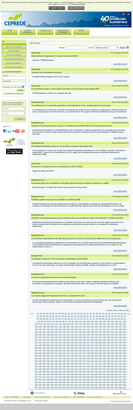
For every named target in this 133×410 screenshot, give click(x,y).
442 (64, 361)
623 (52, 382)
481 (36, 366)
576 (48, 377)
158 (124, 326)
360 (104, 350)
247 (112, 337)
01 (38, 313)
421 (72, 358)
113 (36, 324)
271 (116, 340)
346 (48, 350)
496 (96, 366)
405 (100, 356)
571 (120, 374)
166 (64, 329)
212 (64, 334)
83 (112, 319)
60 (41, 319)
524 (116, 369)
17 (87, 313)
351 (68, 350)
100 (76, 321)
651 (72, 385)
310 (88, 345)
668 (48, 387)
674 (72, 387)
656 (92, 385)
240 (84, 337)
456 (120, 361)
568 (108, 374)
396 (64, 356)
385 (112, 353)
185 (48, 332)
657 (96, 385)
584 (80, 377)
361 (108, 350)
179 (116, 329)
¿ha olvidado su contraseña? (14, 93)
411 (124, 356)
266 (96, 340)
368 (44, 353)
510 (60, 369)
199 (104, 332)
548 (120, 371)
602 (60, 379)
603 (64, 379)
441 (60, 361)
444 (72, 361)
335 (96, 348)
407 (108, 356)
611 (96, 379)
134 (120, 324)
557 (64, 374)
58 (125, 316)
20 (97, 313)
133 (116, 324)
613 (104, 379)
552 (44, 374)
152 (100, 326)
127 (92, 324)
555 (56, 374)
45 (84, 316)
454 (112, 361)
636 (104, 382)
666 (40, 387)
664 (124, 385)
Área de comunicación (14, 55)
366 (36, 353)
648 (60, 385)
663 (120, 385)
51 (103, 316)
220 (96, 334)
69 (69, 319)
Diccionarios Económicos (14, 67)
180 (120, 329)
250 (124, 337)
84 (115, 319)
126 (88, 324)
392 (48, 356)
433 (120, 358)
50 (100, 316)
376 (76, 353)
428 (100, 358)
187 (56, 332)
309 (84, 345)
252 (40, 340)
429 (104, 358)
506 (44, 369)
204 (124, 332)
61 (44, 319)
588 (96, 377)
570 (116, 374)
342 (124, 348)
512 (68, 369)
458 (36, 363)
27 (118, 313)
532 (56, 371)
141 (56, 326)
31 (41, 316)
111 (120, 321)
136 (36, 326)
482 (40, 366)
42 (75, 316)
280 (60, 342)
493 (84, 366)
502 (120, 366)
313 (100, 345)
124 (80, 324)
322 (44, 348)
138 (44, 326)
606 (76, 379)
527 (36, 371)
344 (40, 350)
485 (52, 366)
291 (104, 342)
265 (92, 340)
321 (40, 348)
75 (87, 319)
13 (75, 313)
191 (72, 332)
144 (68, 326)
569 (112, 374)
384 (108, 353)
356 (88, 350)
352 (72, 350)
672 (64, 387)
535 (68, 371)
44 (81, 316)
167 (68, 329)
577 (52, 377)
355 (84, 350)
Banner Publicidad (124, 401)
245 (104, 337)
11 (69, 313)
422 (76, 358)
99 (73, 321)
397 (68, 356)
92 (51, 321)
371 (56, 353)
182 (36, 332)
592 (112, 377)
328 (68, 348)
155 (112, 326)
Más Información (76, 8)
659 (104, 385)
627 (68, 382)
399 (76, 356)
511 (64, 369)
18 (91, 313)
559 (72, 374)
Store (81, 30)
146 (76, 326)
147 (80, 326)
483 (44, 366)
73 (81, 319)
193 (80, 332)
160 (40, 329)
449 (92, 361)
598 (44, 379)
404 (96, 356)
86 (122, 319)
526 (124, 369)
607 (80, 379)
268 (104, 340)
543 (100, 371)
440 (56, 361)
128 (96, 324)
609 (88, 379)
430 (108, 358)
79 (100, 319)
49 (97, 316)
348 (56, 350)
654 (84, 385)
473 (96, 363)
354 (80, 350)
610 (92, 379)
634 (96, 382)
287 (88, 342)
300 (48, 345)
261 (76, 340)
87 (125, 319)
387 (120, 353)
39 (66, 316)
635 (100, 382)
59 (38, 319)
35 (53, 316)
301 (52, 345)
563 (88, 374)
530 (48, 371)
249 (120, 337)
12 (72, 313)
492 (80, 366)
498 (104, 366)
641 (124, 382)
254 (48, 340)
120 (64, 324)
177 (108, 329)
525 (120, 369)
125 (84, 324)
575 (44, 377)
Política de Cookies (78, 4)
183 (40, 332)
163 (52, 329)
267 (100, 340)
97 (66, 321)
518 (92, 369)
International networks (63, 31)
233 (56, 337)
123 (76, 324)
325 (56, 348)
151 (96, 326)
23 (106, 313)
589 (100, 377)
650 (68, 385)
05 (50, 313)
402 (88, 356)
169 (76, 329)
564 (92, 374)
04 (47, 313)
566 (100, 374)
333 (88, 348)
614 (108, 379)
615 (112, 379)
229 (40, 337)
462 (52, 363)
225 (116, 334)
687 (124, 387)
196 (92, 332)
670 (56, 387)
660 (108, 385)
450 (96, 361)
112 (124, 321)
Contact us (45, 30)
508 (52, 369)
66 (59, 319)
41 (72, 316)
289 (96, 342)
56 (118, 316)
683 (108, 387)
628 (72, 382)
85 (118, 319)
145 (72, 326)
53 (109, 316)
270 (112, 340)
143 (64, 326)
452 (104, 361)
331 (80, 348)
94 (57, 321)
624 (56, 382)
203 (120, 332)
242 (92, 337)
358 (96, 350)
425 (88, 358)
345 (44, 350)
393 (52, 356)
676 (80, 387)
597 (40, 379)
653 (80, 385)
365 (124, 350)
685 (116, 387)
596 (36, 379)
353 (76, 350)
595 (124, 377)
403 (92, 356)
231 (48, 337)
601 (56, 379)
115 (44, 324)
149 (88, 326)
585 (84, 377)
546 (112, 371)
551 (40, 374)
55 (115, 316)
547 (116, 371)
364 (120, 350)
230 (44, 337)
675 (76, 387)
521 (104, 369)
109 (112, 321)
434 (124, 358)
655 (88, 385)
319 (124, 345)
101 (80, 321)
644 (44, 385)
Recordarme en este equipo (13, 87)
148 (84, 326)
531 (52, 371)
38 (62, 316)
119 (60, 324)
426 (92, 358)
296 (124, 342)
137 (40, 326)
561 (80, 374)
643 (40, 385)
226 (120, 334)
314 (104, 345)
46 (87, 316)
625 (60, 382)
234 (60, 337)
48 (94, 316)
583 (76, 377)
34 (50, 316)
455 (116, 361)
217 (84, 334)
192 (76, 332)
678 (88, 387)
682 (104, 387)
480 (124, 363)
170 (80, 329)
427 (96, 358)
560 (76, 374)
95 (60, 321)
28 (122, 313)
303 (60, 345)
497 (100, 366)
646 (52, 385)
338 (108, 348)
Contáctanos (27, 397)
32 (44, 316)
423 (80, 358)
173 (92, 329)
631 (84, 382)
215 (76, 334)
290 (100, 342)
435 (36, 361)
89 (41, 321)
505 (40, 369)
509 (56, 369)
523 (112, 369)
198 (100, 332)
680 (96, 387)
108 (108, 321)
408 (112, 356)
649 (64, 385)
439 (52, 361)
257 (60, 340)
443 (68, 361)
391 (44, 356)
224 (112, 334)
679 (92, 387)
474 (100, 363)
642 (36, 385)
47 (91, 316)
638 (112, 382)
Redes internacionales (42, 397)
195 (88, 332)
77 (94, 319)
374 (68, 353)
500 (112, 366)
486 (56, 366)
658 (100, 385)
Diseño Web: (114, 401)
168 (72, 329)
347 (52, 350)
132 (112, 324)
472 (92, 363)
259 (68, 340)
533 (60, 371)
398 (72, 356)
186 (52, 332)
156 (116, 326)
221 (100, 334)
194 (84, 332)
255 (52, 340)
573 (36, 377)
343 (36, 350)
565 (96, 374)
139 (48, 326)
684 (112, 387)
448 (88, 361)
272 (120, 340)
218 (88, 334)
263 (84, 340)
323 (48, 348)
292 (108, 342)
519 (96, 369)
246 (108, 337)
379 (88, 353)
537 (76, 371)
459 (40, 363)
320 (36, 348)
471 (88, 363)
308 (80, 345)
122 (72, 324)
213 (68, 334)
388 (124, 353)
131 (108, 324)
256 (56, 340)
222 (104, 334)
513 (72, 369)
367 (40, 353)
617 (120, 379)
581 (68, 377)
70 (72, 319)
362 (112, 350)
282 (68, 342)
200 (108, 332)
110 (116, 321)
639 (116, 382)
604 (68, 379)
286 (84, 342)
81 (106, 319)
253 (44, 340)
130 (104, 324)
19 (94, 313)
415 (48, 358)
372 (60, 353)
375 (72, 353)
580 (64, 377)
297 (36, 345)
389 (36, 356)
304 (64, 345)
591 (108, 377)
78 (97, 319)
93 (54, 321)
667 (44, 387)
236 (68, 337)
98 (70, 321)
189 (64, 332)
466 (68, 363)
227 (124, 334)
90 (45, 321)
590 (104, 377)
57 (122, 316)
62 (47, 319)
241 (88, 337)
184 (44, 332)
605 (72, 379)
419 (64, 358)
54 (112, 316)
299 (44, 345)
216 (80, 334)
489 (68, 366)
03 (44, 313)
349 (60, 350)
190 (68, 332)
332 (84, 348)
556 (60, 374)
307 (76, 345)
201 (112, 332)
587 (92, 377)
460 (44, 363)
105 (96, 321)
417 (56, 358)
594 (120, 377)
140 (52, 326)
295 (120, 342)
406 (104, 356)
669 (52, 387)
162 (48, 329)
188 (60, 332)
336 (100, 348)
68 (66, 319)
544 (104, 371)
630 (80, 382)
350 (64, 350)
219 (92, 334)
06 (53, 313)
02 (41, 313)
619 (36, 382)
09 (62, 313)
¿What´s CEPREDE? (27, 31)
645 (48, 385)
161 (44, 329)
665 (36, 387)
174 (96, 329)
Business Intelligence (14, 63)
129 (100, 324)
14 (78, 313)
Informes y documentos (14, 47)
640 (120, 382)
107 (104, 321)
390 (40, 356)
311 (92, 345)
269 (108, 340)
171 (84, 329)
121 (68, 324)
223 (108, 334)
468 (76, 363)
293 (112, 342)
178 (112, 329)
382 (100, 353)
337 (104, 348)
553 (48, 374)
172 (88, 329)
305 (68, 345)
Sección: (103, 47)
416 (52, 358)
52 (106, 316)
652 (76, 385)
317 (116, 345)
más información (120, 64)
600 (52, 379)
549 (124, 371)
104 (92, 321)
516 (84, 369)
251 (36, 340)
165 (60, 329)
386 (116, 353)
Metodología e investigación (13, 59)
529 (44, 371)
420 (68, 358)
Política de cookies (41, 401)
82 (109, 319)
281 (64, 342)
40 (69, 316)
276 (44, 342)
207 (44, 334)
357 (92, 350)
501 (116, 366)
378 (84, 353)
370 (52, 353)
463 (56, 363)
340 (116, 348)
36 (56, 316)
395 (60, 356)
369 (48, 353)
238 (76, 337)
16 (84, 313)
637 (108, 382)
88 (38, 321)
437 (44, 361)
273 (124, 340)
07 (56, 313)
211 (60, 334)
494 (88, 366)
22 (103, 313)
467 (72, 363)
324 (52, 348)
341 (120, 348)
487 (60, 366)
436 (40, 361)
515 (80, 369)
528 (40, 371)
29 (125, 313)
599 (48, 379)
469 (80, 363)
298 (40, 345)
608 (84, 379)
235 (64, 337)
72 (78, 319)
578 (56, 377)
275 (40, 342)
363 (116, 350)
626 (64, 382)
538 (80, 371)
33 (47, 316)
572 (124, 374)
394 (56, 356)
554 (52, 374)
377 (80, 353)
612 (100, 379)
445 (76, 361)
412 (36, 358)
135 (124, 324)
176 (104, 329)
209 (52, 334)
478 (116, 363)
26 (115, 313)
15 (81, 313)
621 (44, 382)
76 (91, 319)
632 (88, 382)
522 (108, 369)
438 (48, 361)
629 (76, 382)
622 (48, 382)
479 (120, 363)
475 (104, 363)
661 (112, 385)
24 (109, 313)
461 (48, 363)
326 (60, 348)
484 (48, 366)
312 (96, 345)
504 (36, 369)
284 (76, 342)
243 (96, 337)
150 (92, 326)
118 (56, 324)
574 (40, 377)
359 (100, 350)
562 (84, 374)
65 (56, 319)
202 (116, 332)
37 (59, 316)
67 (62, 319)
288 (92, 342)
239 (80, 337)
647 (56, 385)
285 (80, 342)
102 (84, 321)
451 (100, 361)
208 (48, 334)
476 (108, 363)
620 (40, 382)
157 (120, 326)
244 (100, 337)
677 (84, 387)
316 (112, 345)
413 (40, 358)
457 (124, 361)
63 (50, 319)
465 (64, 363)
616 (116, 379)
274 (36, 342)
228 (36, 337)
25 (112, 313)
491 (76, 366)
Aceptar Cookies (56, 8)
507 (48, 369)
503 (124, 366)
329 (72, 348)
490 (72, 366)
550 (36, 374)
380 (92, 353)
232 (52, 337)
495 (92, 366)
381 (96, 353)
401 (84, 356)
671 (60, 387)
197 (96, 332)
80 (103, 319)
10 (66, 313)
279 (56, 342)
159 (36, 329)
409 (116, 356)
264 (88, 340)
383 (104, 353)
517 (88, 369)
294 (116, 342)
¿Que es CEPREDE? (12, 397)
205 (36, 334)
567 (104, 374)
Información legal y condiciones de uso (18, 401)
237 (72, 337)
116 (48, 324)
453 (108, 361)
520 (100, 369)
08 (59, 313)
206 (40, 334)
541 (92, 371)
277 (48, 342)
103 (88, 321)
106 (100, 321)
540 (88, 371)
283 (72, 342)
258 (64, 340)
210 (56, 334)
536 (72, 371)
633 (92, 382)
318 (120, 345)
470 (84, 363)
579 (60, 377)
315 (108, 345)
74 (84, 319)
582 (72, 377)
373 (64, 353)
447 (84, 361)
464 (60, 363)
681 (100, 387)
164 (56, 329)
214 (72, 334)
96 (63, 321)
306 (72, 345)
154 (108, 326)
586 (88, 377)
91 (48, 321)
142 (60, 326)
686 (120, 387)
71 (75, 319)
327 (64, 348)
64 (53, 319)
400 (80, 356)
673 (68, 387)
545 (108, 371)
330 (76, 348)
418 (60, 358)
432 (116, 358)
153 (104, 326)
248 (116, 337)
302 (56, 345)
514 (76, 369)
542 (96, 371)
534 (64, 371)
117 (52, 324)
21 (100, 313)
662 (116, 385)
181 (124, 329)
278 (52, 342)
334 (92, 348)
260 (72, 340)
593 (116, 377)
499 (108, 366)
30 (38, 316)
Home (9, 30)
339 (112, 348)
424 (84, 358)
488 (64, 366)
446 (80, 361)
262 (80, 340)
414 (44, 358)
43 (78, 316)
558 (68, 374)
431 (112, 358)
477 (112, 363)
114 (40, 324)
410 (120, 356)
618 (124, 379)
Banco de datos (14, 51)
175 (100, 329)
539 (84, 371)
